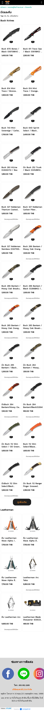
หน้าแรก (3, 7)
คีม (8, 16)
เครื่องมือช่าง (14, 16)
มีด (5, 16)
